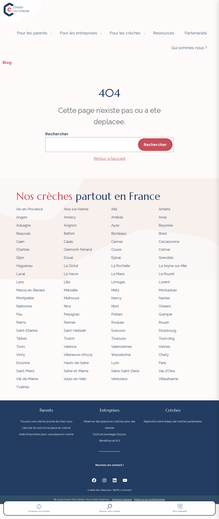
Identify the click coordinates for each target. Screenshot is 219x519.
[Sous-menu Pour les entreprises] (101, 33)
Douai (68, 258)
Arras (163, 217)
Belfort (69, 233)
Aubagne (23, 225)
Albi (114, 209)
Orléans (165, 306)
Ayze (115, 225)
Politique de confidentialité (149, 499)
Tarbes (21, 338)
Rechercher (56, 133)
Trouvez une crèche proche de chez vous (46, 421)
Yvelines (22, 387)
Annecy (70, 217)
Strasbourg (167, 331)
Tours (20, 347)
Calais (68, 242)
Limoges (118, 282)
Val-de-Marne (27, 379)
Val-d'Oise (167, 371)
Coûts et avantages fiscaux (109, 434)
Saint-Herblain (75, 331)
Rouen (164, 322)
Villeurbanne (168, 379)
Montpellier (25, 298)
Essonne (23, 363)
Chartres (23, 250)
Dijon (20, 258)
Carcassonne (169, 242)
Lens (20, 282)
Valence (70, 347)
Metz (115, 290)
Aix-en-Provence (29, 209)
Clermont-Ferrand (78, 250)
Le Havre (71, 274)
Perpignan (72, 314)
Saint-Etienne (26, 331)
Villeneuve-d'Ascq (78, 355)
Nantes (164, 298)
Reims (21, 322)
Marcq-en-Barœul (30, 290)
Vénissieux (119, 379)
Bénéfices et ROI (109, 440)
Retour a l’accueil (109, 158)
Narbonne (24, 306)
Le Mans (118, 274)
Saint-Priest (25, 371)
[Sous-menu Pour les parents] (51, 33)
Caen (20, 242)
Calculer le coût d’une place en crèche (46, 427)
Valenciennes (121, 347)
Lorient (164, 282)
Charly (164, 355)
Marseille (71, 290)
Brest (163, 233)
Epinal (116, 258)
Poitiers (117, 314)
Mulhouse (71, 298)
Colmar (164, 250)
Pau (19, 314)
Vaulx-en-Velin (75, 379)
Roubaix (117, 322)
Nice (67, 306)
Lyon (115, 363)
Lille (67, 282)
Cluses (116, 250)
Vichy (20, 355)
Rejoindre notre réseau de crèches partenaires (173, 421)
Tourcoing (167, 338)
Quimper (165, 314)
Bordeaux (118, 233)
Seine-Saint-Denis (125, 371)
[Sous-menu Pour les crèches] (144, 33)
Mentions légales (122, 499)
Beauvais (23, 233)
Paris (162, 363)
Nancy (116, 298)
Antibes (117, 217)
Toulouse (118, 338)
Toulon (69, 338)
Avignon (70, 225)
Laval (20, 274)
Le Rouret (166, 274)
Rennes (69, 322)
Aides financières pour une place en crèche (46, 434)
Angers (21, 217)
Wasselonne (121, 355)
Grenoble (166, 258)
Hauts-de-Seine (76, 363)
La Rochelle (120, 266)
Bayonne (166, 225)
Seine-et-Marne (76, 371)
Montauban (168, 290)
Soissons (118, 331)
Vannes (164, 347)
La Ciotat (71, 266)
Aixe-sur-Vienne (76, 209)
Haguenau (24, 266)
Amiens (164, 209)
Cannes (117, 242)
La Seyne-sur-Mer (173, 266)
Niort (115, 306)
